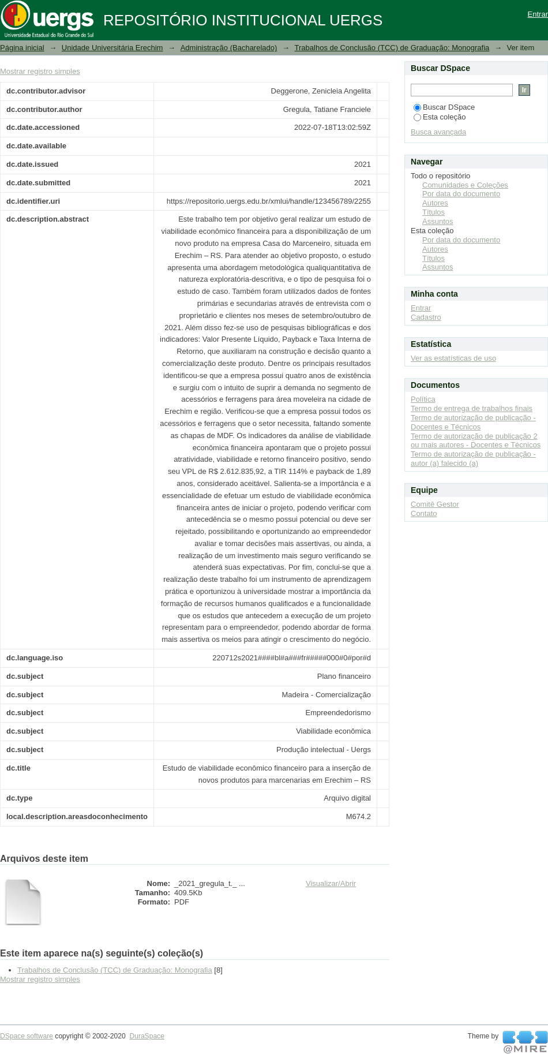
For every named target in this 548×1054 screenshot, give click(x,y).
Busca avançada (438, 132)
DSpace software (26, 1036)
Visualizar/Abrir (331, 883)
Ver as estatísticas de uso (453, 358)
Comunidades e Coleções (465, 185)
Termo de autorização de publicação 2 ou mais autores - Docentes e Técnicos (476, 441)
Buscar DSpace (444, 107)
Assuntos (437, 221)
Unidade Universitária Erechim (112, 47)
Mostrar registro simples (40, 71)
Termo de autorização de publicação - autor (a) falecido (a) (473, 459)
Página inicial (22, 47)
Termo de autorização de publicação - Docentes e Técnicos (473, 422)
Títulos (433, 212)
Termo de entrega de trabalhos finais (471, 408)
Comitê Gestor (435, 504)
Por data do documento (461, 193)
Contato (424, 513)
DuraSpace (146, 1036)
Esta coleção (440, 117)
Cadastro (426, 317)
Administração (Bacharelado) (229, 47)
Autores (435, 203)
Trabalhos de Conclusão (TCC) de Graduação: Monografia (392, 47)
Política (423, 399)
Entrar (538, 14)
